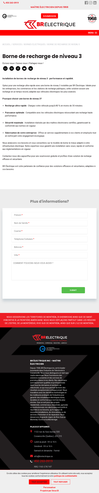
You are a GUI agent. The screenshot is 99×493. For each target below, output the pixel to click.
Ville (16, 255)
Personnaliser (49, 487)
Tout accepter (39, 482)
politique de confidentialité (65, 476)
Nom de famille (21, 223)
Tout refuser (60, 482)
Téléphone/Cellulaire (23, 239)
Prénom (18, 215)
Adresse (18, 247)
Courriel (18, 231)
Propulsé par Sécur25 (49, 491)
